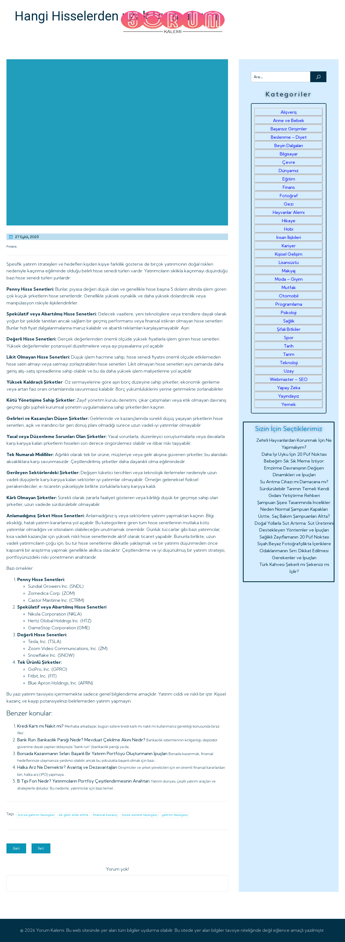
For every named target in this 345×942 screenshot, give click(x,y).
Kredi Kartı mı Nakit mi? (40, 726)
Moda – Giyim (289, 279)
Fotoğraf (289, 195)
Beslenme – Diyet (289, 137)
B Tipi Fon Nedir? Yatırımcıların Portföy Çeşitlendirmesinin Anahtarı (83, 781)
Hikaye (288, 220)
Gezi (289, 204)
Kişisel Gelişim (288, 254)
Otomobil (288, 295)
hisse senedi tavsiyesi (139, 815)
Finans (11, 246)
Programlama (288, 304)
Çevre (288, 162)
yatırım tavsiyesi (175, 815)
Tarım (288, 354)
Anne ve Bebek (288, 120)
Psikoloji (288, 312)
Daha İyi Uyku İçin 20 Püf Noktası (294, 454)
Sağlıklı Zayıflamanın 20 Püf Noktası (294, 537)
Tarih (289, 346)
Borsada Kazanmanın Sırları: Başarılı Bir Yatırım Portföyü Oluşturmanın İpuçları (92, 753)
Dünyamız (289, 170)
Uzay (289, 371)
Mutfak (289, 287)
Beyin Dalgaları (288, 145)
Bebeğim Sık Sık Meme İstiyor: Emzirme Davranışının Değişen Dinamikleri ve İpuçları (294, 467)
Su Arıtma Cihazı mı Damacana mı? (294, 481)
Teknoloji (289, 362)
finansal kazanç (105, 815)
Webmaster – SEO (289, 379)
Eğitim (288, 179)
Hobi (288, 229)
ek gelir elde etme (73, 815)
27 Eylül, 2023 (23, 236)
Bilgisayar (289, 154)
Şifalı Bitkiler (289, 329)
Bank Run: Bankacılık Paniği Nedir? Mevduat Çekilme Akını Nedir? (81, 739)
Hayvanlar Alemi (289, 212)
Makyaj (288, 270)
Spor (289, 337)
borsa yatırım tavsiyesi (36, 815)
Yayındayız (288, 396)
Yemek (288, 404)
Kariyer (289, 245)
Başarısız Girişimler (289, 128)
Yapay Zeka (288, 387)
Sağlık (289, 321)
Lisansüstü (289, 262)
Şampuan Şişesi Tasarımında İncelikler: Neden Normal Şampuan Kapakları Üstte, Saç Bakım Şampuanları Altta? (294, 509)
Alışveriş (289, 112)
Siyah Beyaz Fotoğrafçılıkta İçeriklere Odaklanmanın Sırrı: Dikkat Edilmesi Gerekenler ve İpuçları (294, 550)
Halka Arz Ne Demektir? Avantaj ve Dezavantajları (67, 767)
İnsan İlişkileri (288, 237)
